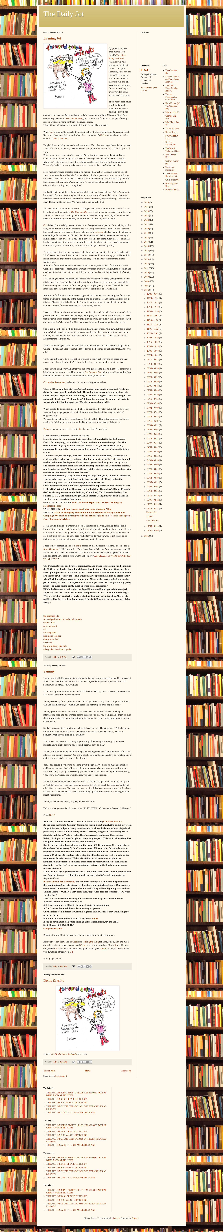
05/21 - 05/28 (153, 434)
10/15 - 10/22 (153, 342)
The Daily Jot (63, 14)
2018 (146, 237)
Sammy (49, 671)
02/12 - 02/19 (153, 495)
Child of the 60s (172, 180)
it (115, 945)
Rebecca (99, 232)
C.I (51, 132)
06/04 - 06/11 (153, 425)
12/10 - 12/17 (153, 307)
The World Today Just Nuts (64, 1054)
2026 (146, 202)
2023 (146, 215)
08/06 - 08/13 (153, 386)
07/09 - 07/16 (153, 403)
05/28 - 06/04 (153, 430)
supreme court (50, 626)
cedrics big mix (63, 649)
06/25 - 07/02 (153, 412)
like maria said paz (52, 635)
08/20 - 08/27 (153, 377)
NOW (52, 815)
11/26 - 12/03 (153, 316)
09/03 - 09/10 (153, 368)
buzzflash (47, 642)
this (80, 429)
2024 (146, 211)
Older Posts (126, 1071)
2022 (146, 220)
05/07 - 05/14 (153, 443)
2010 (146, 272)
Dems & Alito (53, 980)
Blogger (134, 1218)
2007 (146, 286)
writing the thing (91, 941)
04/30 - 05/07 (153, 447)
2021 (146, 224)
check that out (60, 138)
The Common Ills (74, 118)
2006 (146, 290)
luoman (116, 1218)
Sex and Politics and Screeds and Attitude (172, 79)
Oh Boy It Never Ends (170, 143)
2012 (146, 264)
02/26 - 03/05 (153, 486)
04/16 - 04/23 (153, 456)
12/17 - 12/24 (153, 303)
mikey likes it (49, 649)
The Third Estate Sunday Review (171, 88)
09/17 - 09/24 (153, 359)
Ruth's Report (171, 132)
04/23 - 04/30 (153, 452)
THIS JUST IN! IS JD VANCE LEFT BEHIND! (67, 1102)
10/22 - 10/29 (153, 338)
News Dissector (50, 549)
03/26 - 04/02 (153, 469)
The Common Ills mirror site (171, 174)
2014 (146, 255)
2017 (146, 242)
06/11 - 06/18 (153, 421)
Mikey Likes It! (172, 112)
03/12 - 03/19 (153, 478)
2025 (146, 207)
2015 (146, 250)
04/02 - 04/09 (153, 465)
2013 (146, 259)
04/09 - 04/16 (153, 460)
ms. (45, 629)
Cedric (103, 135)
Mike (78, 545)
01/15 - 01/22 (153, 508)
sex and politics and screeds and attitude (62, 619)
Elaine (46, 429)
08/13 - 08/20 (153, 381)
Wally (146, 70)
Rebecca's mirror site (170, 168)
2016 (146, 246)
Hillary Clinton (172, 190)
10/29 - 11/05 (153, 333)
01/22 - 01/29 (153, 504)
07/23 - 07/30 (153, 395)
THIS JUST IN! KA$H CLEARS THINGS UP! (67, 1099)
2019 (146, 233)
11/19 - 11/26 (153, 320)
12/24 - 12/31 (153, 298)
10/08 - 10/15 (153, 346)
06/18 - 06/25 (153, 416)
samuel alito (49, 622)
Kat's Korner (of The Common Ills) (172, 106)
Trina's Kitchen (172, 128)
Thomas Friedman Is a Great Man (171, 97)
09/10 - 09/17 (153, 364)
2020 (146, 229)
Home (88, 1071)
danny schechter (51, 639)
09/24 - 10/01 (153, 355)
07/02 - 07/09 (153, 408)
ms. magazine (50, 632)
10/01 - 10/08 (153, 351)
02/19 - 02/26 (153, 491)
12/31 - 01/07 (153, 294)
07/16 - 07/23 (153, 399)
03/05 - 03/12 (153, 482)
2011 (146, 268)
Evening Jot (52, 38)
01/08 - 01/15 (153, 526)
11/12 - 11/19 (153, 324)
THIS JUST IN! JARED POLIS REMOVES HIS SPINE (70, 1113)
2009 (146, 277)
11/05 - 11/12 (153, 329)
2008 (146, 281)
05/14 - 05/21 (153, 438)
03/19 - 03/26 (153, 473)
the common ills (51, 615)
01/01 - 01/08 (153, 530)
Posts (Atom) (61, 1076)
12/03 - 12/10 (153, 311)
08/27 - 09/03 (153, 373)
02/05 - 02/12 (153, 500)
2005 (146, 536)
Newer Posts (49, 1071)
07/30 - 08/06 (153, 390)
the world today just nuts (55, 645)
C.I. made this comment (54, 382)
